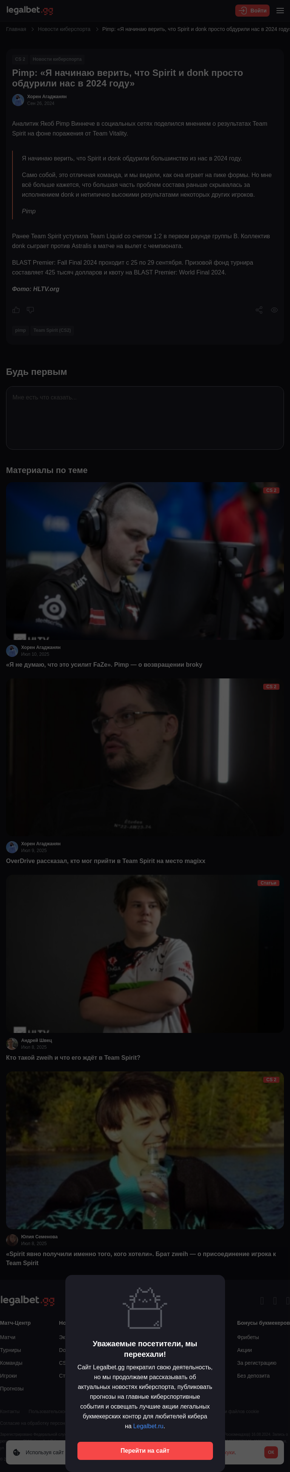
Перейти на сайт (145, 1450)
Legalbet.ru (148, 1426)
